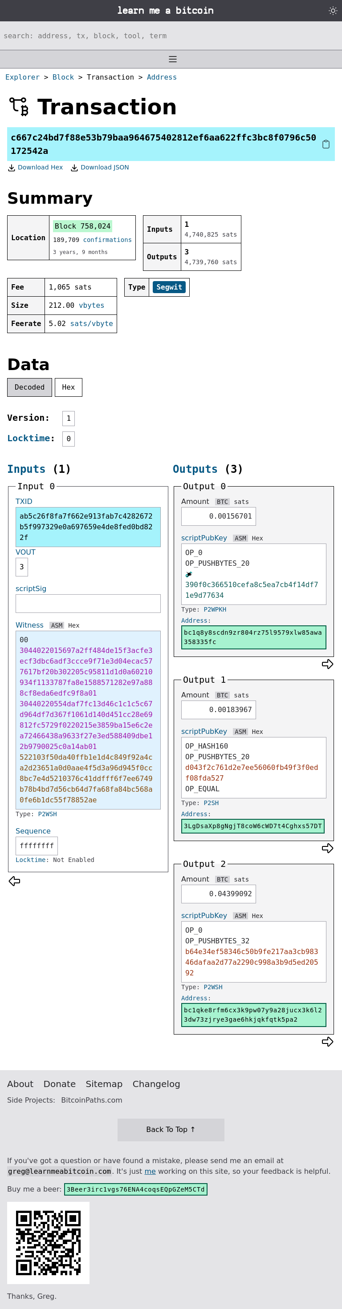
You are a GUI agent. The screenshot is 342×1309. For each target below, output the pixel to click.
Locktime (28, 438)
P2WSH (47, 814)
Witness (30, 625)
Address (162, 77)
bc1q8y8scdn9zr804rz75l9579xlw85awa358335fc (253, 637)
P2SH (211, 802)
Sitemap (104, 1084)
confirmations (107, 239)
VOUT (26, 552)
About (20, 1084)
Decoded (30, 387)
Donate (60, 1084)
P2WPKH (215, 609)
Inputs (26, 469)
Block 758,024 (82, 226)
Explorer (22, 77)
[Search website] (171, 35)
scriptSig (31, 588)
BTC (222, 501)
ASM (56, 625)
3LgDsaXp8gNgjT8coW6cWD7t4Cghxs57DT (253, 826)
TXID (24, 501)
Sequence (33, 831)
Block (63, 77)
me (149, 1171)
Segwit (169, 287)
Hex (68, 387)
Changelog (156, 1084)
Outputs (195, 469)
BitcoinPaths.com (91, 1100)
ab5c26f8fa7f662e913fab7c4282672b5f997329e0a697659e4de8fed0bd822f (86, 527)
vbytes (92, 305)
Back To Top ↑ (170, 1129)
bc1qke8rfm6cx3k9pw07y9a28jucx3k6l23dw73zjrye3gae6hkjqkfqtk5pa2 (253, 1015)
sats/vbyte (91, 323)
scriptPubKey (204, 538)
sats (241, 501)
